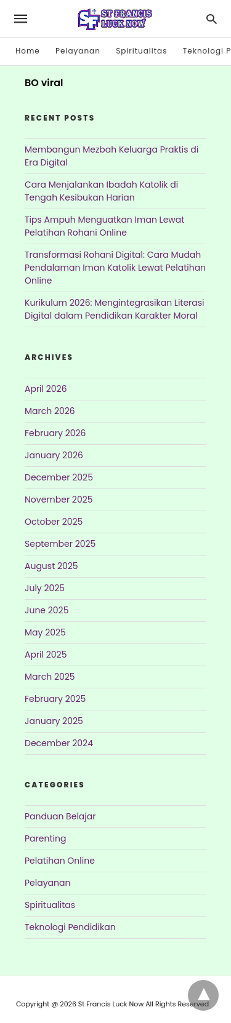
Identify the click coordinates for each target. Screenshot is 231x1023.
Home (27, 51)
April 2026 (46, 389)
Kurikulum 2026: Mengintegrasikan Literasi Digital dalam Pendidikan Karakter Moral (115, 309)
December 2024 (59, 743)
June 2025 (46, 610)
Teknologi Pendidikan (70, 927)
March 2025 (50, 677)
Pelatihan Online (60, 860)
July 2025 (45, 588)
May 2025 (45, 632)
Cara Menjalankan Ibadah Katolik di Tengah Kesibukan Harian (101, 191)
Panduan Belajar (60, 816)
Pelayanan (77, 51)
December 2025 (59, 477)
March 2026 (50, 411)
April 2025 (46, 654)
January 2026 (54, 455)
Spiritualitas (141, 51)
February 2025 (55, 699)
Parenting (45, 838)
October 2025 (54, 521)
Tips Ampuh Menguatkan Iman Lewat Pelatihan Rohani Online (104, 226)
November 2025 (59, 499)
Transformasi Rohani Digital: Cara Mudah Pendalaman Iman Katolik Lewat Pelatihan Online (115, 268)
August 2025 (51, 566)
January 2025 (54, 721)
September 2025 (60, 544)
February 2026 (55, 433)
